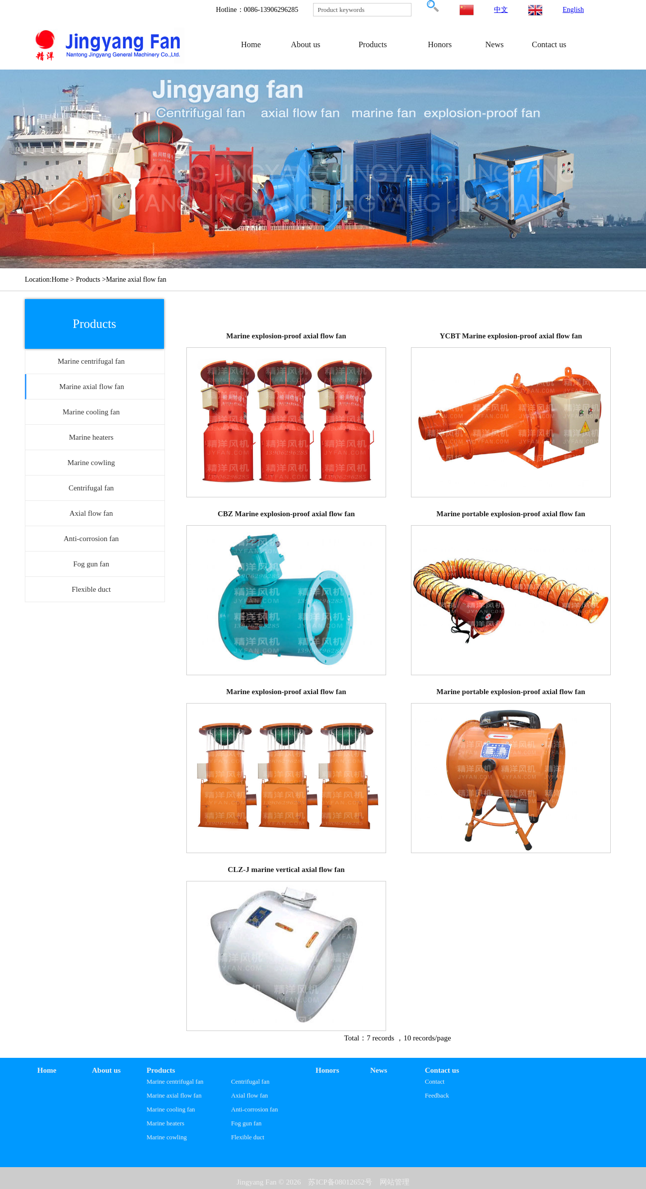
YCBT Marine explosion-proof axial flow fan (511, 336)
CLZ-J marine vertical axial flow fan (286, 869)
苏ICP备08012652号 (340, 1182)
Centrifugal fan (250, 1081)
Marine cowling (167, 1137)
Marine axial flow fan (174, 1095)
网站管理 (394, 1182)
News (494, 44)
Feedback (437, 1095)
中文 (501, 9)
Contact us (549, 44)
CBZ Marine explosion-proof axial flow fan (286, 514)
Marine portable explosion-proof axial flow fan (510, 514)
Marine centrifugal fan (175, 1081)
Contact (435, 1081)
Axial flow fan (249, 1095)
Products (372, 44)
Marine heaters (165, 1123)
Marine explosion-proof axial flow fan (286, 336)
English (573, 9)
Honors (440, 44)
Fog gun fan (246, 1123)
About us (305, 44)
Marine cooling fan (171, 1109)
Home (251, 44)
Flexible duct (247, 1137)
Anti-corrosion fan (254, 1109)
